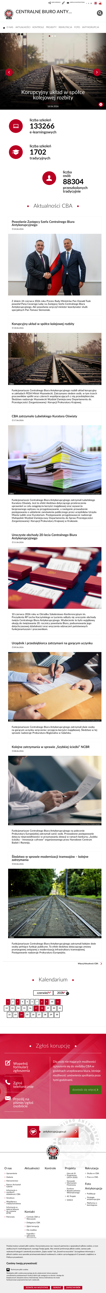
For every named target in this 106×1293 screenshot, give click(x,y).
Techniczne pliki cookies (19, 1269)
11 (57, 1001)
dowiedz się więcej (84, 1089)
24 (20, 1014)
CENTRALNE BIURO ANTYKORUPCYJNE (38, 11)
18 (41, 1007)
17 (35, 1007)
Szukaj (67, 993)
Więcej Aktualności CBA (88, 964)
